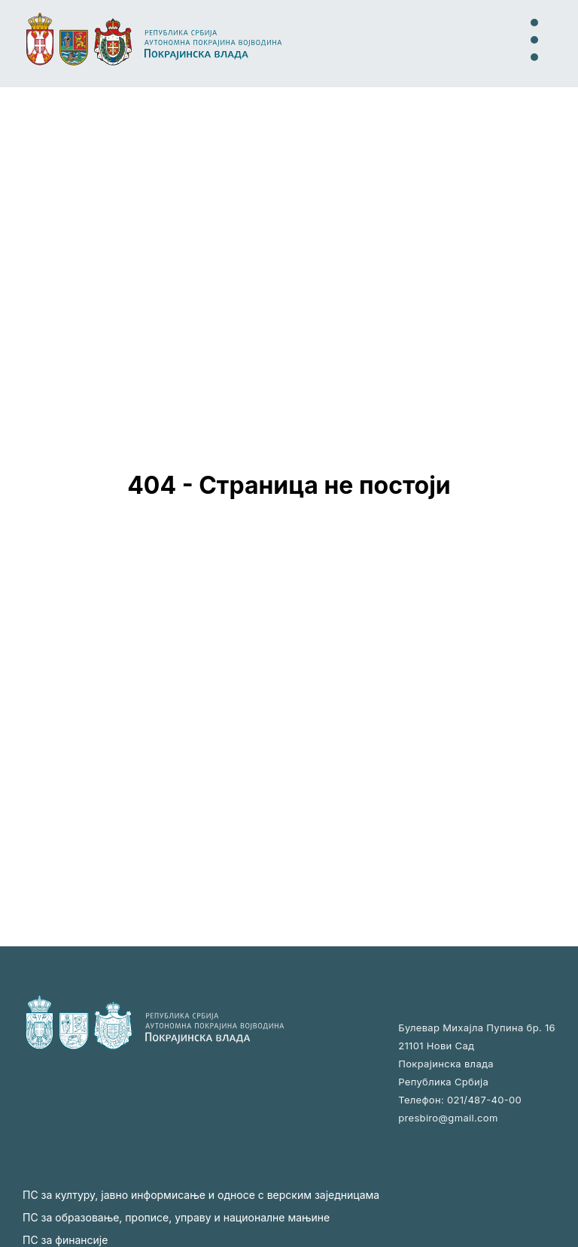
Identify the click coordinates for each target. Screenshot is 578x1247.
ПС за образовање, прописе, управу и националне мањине (176, 1217)
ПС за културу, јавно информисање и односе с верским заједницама (201, 1194)
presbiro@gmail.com (447, 1118)
